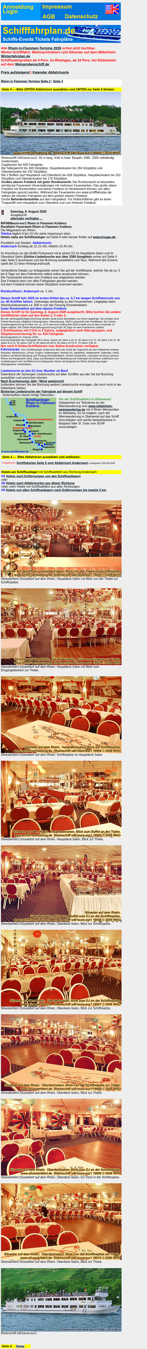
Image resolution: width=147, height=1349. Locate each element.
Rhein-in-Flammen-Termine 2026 (34, 48)
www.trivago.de (104, 237)
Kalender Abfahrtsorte (51, 72)
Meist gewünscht (51, 381)
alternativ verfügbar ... (26, 218)
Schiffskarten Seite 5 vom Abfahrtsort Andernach (52, 463)
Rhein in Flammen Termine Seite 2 (26, 81)
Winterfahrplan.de (15, 56)
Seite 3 (58, 81)
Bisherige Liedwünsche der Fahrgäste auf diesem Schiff (41, 391)
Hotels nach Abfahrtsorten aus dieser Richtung (40, 483)
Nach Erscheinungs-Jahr (19, 381)
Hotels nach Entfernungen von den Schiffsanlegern (43, 476)
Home (20, 1346)
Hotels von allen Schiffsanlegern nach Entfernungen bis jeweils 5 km (56, 490)
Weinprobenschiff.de (32, 64)
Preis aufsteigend (15, 72)
